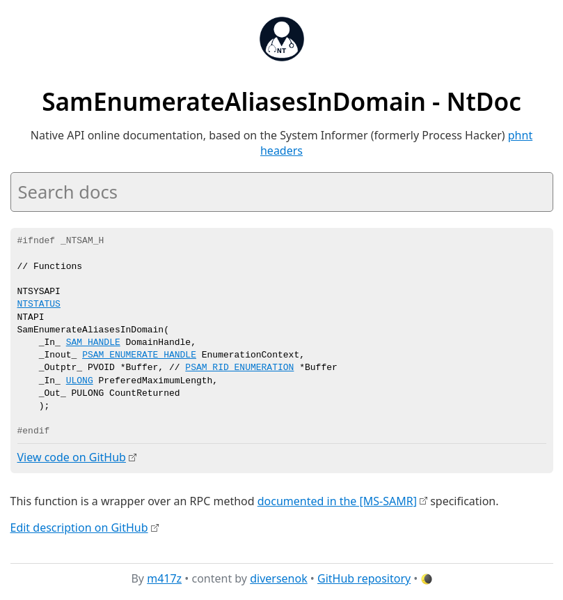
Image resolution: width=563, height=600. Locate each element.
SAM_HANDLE (93, 343)
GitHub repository (364, 578)
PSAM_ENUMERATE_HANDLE (139, 355)
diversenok (279, 578)
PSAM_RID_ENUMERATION (239, 368)
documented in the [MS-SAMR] (337, 500)
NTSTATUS (39, 304)
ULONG (79, 381)
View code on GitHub (71, 457)
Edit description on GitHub (79, 526)
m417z (164, 578)
